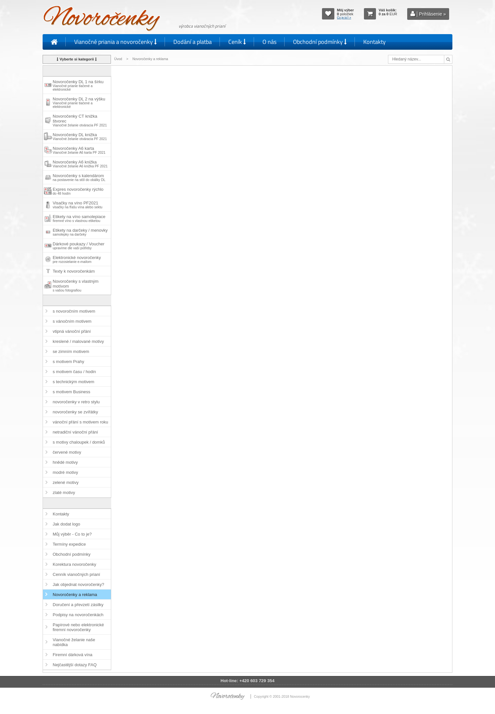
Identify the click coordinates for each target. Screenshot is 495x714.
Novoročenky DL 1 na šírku (78, 85)
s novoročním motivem (74, 311)
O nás (269, 41)
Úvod (118, 59)
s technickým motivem (73, 381)
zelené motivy (65, 482)
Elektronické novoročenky (77, 259)
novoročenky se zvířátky (75, 411)
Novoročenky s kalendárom (79, 177)
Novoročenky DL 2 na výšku (79, 103)
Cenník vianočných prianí (76, 574)
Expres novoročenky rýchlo (78, 191)
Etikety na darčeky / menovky (80, 232)
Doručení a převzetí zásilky (78, 604)
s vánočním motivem (72, 321)
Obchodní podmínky (320, 41)
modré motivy (65, 472)
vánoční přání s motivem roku (80, 422)
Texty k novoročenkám (74, 271)
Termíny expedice (69, 544)
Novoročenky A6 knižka (80, 164)
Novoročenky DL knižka (80, 136)
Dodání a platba (192, 41)
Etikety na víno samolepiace (79, 218)
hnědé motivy (65, 462)
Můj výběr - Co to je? (72, 534)
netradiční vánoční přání (75, 432)
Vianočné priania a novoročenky (115, 41)
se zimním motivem (71, 351)
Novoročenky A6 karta (79, 150)
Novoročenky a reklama (75, 594)
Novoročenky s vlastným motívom (76, 285)
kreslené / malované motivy (78, 341)
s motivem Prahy (68, 361)
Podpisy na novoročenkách (78, 614)
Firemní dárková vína (72, 654)
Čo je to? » (344, 17)
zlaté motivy (64, 492)
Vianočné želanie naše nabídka (74, 642)
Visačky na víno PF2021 (77, 205)
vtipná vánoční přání (72, 331)
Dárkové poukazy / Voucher (78, 245)
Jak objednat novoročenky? (78, 584)
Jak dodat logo (66, 524)
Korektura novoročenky (74, 564)
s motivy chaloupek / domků (79, 442)
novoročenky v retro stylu (76, 401)
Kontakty (374, 41)
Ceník (237, 41)
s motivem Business (71, 391)
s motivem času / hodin (74, 371)
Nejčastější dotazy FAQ (75, 664)
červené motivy (67, 452)
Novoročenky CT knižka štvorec (80, 120)
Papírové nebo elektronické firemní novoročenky (78, 627)
